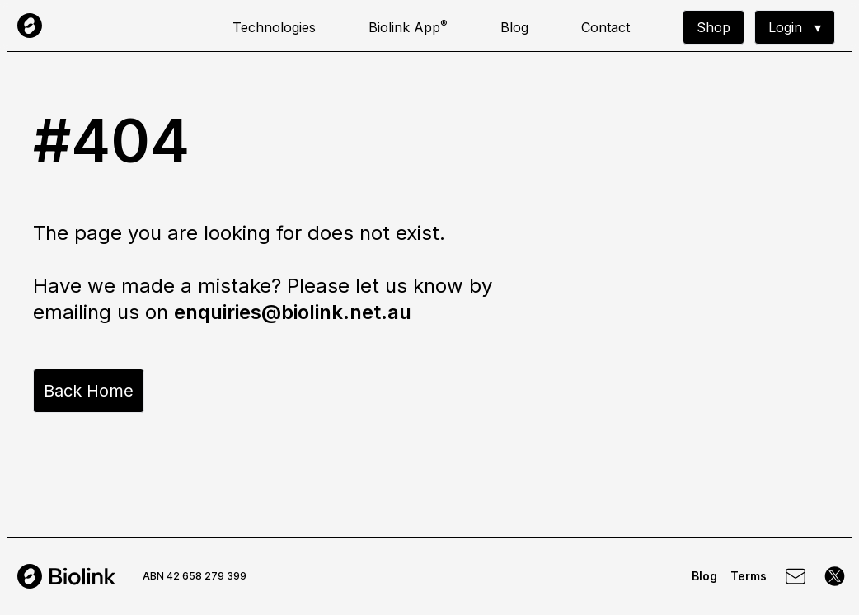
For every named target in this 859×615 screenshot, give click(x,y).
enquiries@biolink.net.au (292, 312)
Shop (713, 27)
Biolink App (408, 26)
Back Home (89, 391)
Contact (605, 27)
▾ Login (794, 27)
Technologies (274, 27)
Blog (514, 27)
